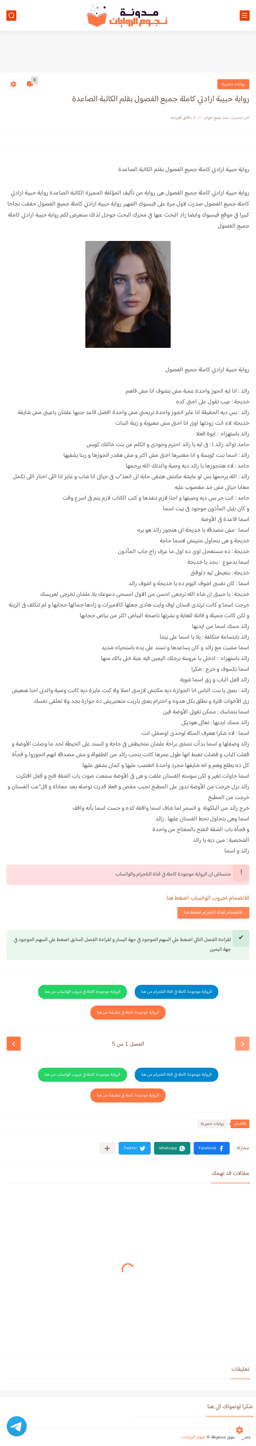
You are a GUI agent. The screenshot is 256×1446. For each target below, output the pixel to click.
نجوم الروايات (193, 1437)
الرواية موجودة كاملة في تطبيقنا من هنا (128, 1012)
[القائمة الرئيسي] (245, 15)
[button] (212, 1148)
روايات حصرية (233, 84)
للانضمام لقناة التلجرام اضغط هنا (213, 913)
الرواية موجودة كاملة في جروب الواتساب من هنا (82, 992)
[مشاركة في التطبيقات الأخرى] (107, 1148)
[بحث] (11, 15)
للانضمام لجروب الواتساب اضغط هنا (208, 898)
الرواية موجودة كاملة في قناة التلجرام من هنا (176, 992)
